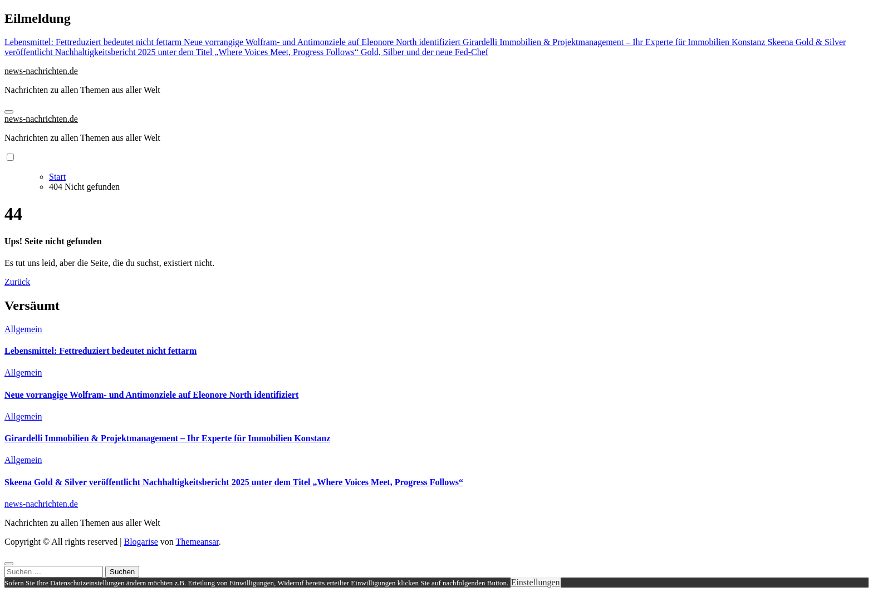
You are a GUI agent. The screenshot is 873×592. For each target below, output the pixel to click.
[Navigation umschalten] (8, 112)
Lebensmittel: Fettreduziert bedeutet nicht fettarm (100, 351)
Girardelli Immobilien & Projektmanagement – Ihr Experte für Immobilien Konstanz (167, 438)
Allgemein (23, 329)
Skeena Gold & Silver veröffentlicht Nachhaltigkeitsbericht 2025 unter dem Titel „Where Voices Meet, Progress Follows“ (233, 482)
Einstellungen (535, 582)
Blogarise (141, 541)
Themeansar (197, 541)
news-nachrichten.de (41, 71)
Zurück (17, 282)
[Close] (8, 563)
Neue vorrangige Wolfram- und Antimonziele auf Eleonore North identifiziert (151, 394)
